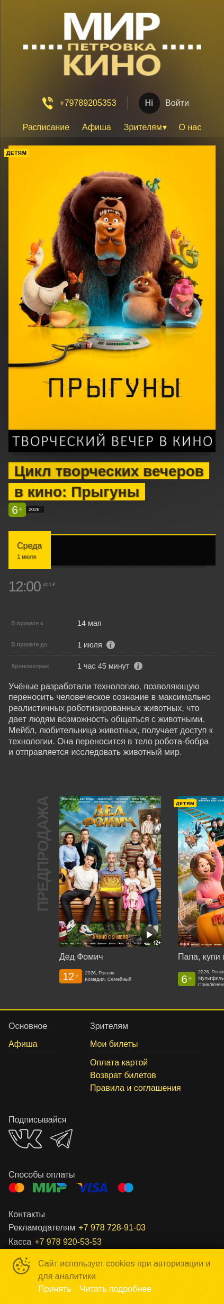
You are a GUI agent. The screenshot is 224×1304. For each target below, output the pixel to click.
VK (25, 1138)
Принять (54, 1288)
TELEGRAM (61, 1138)
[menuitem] (46, 127)
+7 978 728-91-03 (112, 1227)
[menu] (112, 127)
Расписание (46, 127)
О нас (190, 127)
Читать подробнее (116, 1288)
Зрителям (143, 127)
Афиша (96, 127)
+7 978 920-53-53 (68, 1241)
